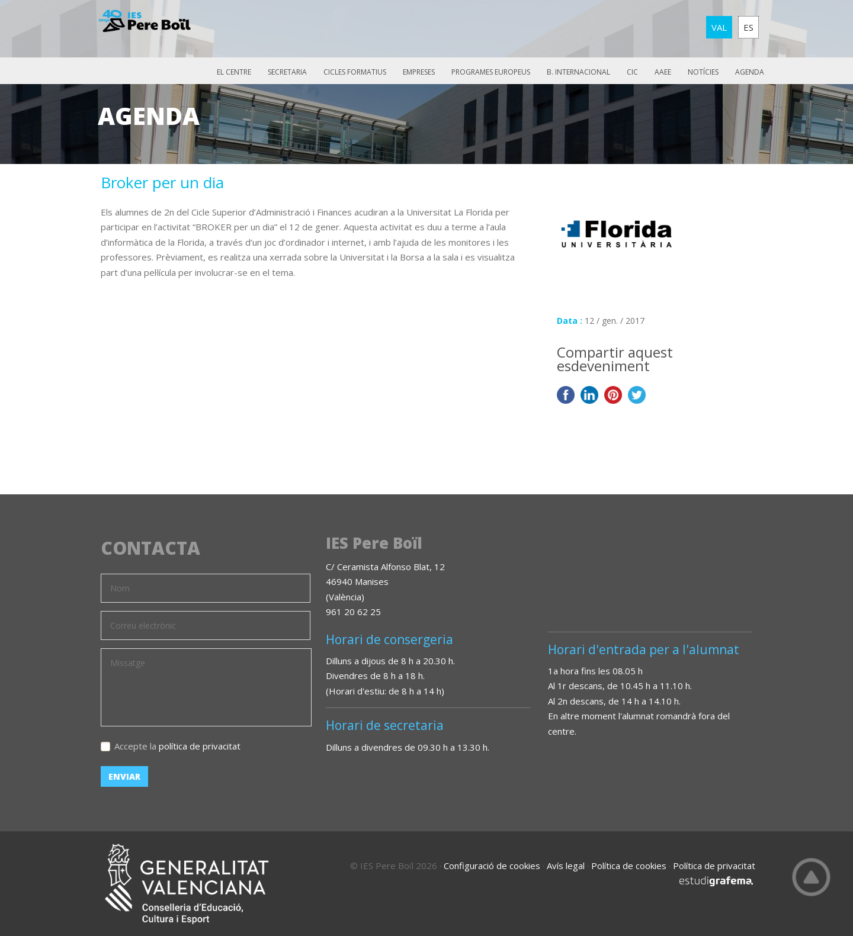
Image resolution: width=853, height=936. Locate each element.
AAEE (663, 72)
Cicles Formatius (354, 72)
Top (811, 876)
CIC (632, 72)
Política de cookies (628, 865)
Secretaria (287, 72)
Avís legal (566, 865)
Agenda (749, 72)
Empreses (419, 72)
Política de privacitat (714, 865)
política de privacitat (199, 746)
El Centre (234, 72)
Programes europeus (490, 72)
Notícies (703, 72)
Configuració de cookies (492, 865)
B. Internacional (578, 72)
